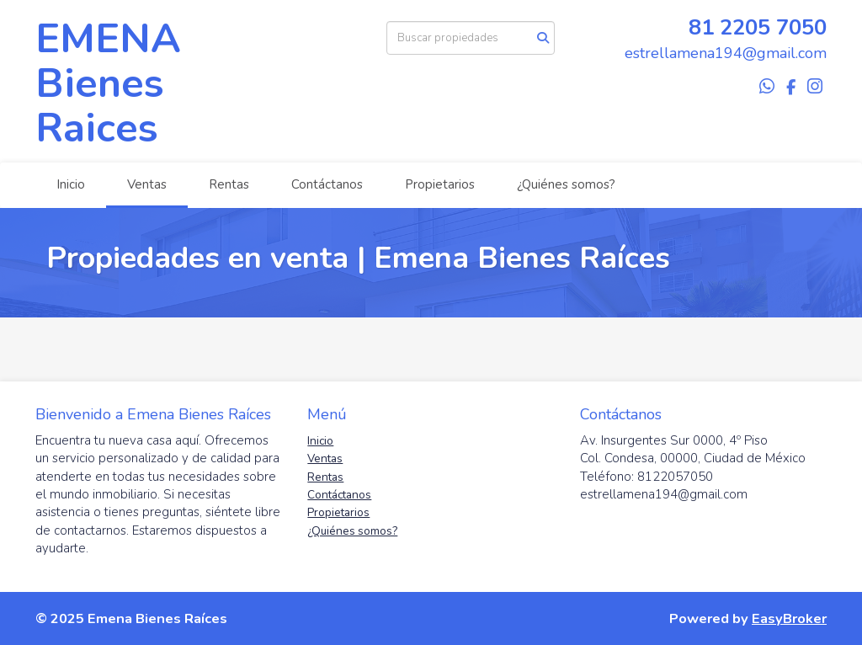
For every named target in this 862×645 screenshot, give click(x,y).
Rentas (229, 184)
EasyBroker (789, 618)
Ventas (147, 184)
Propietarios (440, 184)
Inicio (70, 184)
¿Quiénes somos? (566, 184)
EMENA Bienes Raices (108, 83)
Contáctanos (327, 184)
